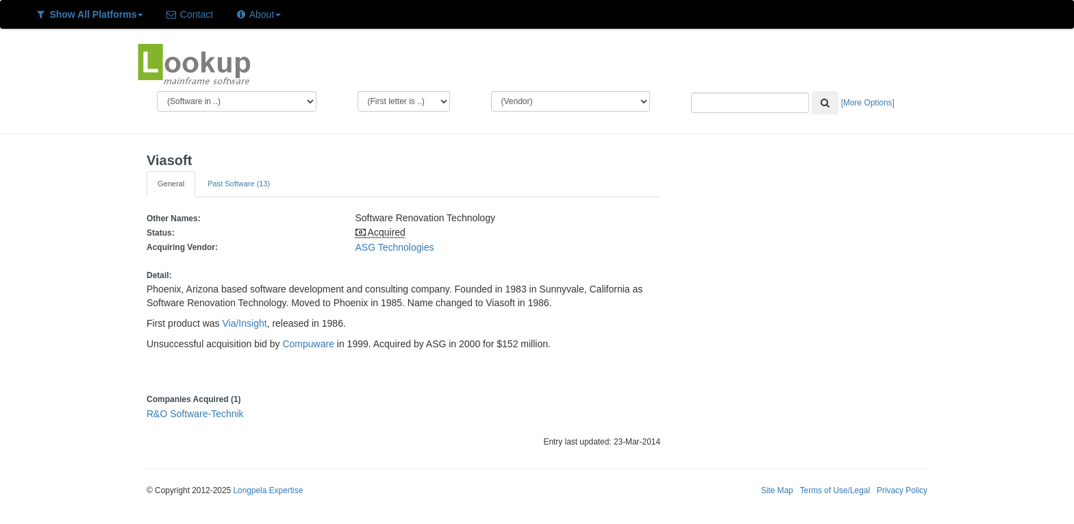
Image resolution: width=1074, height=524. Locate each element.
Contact (189, 14)
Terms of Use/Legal (835, 490)
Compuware (308, 343)
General (171, 183)
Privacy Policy (902, 490)
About (258, 14)
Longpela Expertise (268, 490)
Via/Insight (244, 323)
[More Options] (868, 103)
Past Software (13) (239, 183)
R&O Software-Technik (195, 413)
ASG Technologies (394, 247)
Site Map (777, 490)
